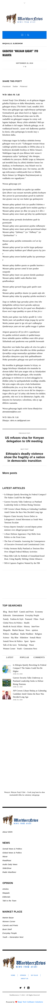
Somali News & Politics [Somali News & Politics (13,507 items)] (13, 641)
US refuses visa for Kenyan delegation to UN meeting (24, 439)
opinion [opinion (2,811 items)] (35, 630)
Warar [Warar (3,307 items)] (31, 645)
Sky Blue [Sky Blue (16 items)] (14, 638)
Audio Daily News (9, 864)
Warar (5, 856)
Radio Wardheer (9, 872)
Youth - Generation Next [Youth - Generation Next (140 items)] (27, 649)
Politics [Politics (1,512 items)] (6, 634)
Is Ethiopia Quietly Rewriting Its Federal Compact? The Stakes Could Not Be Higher (29, 668)
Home (13, 975)
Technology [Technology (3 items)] (22, 645)
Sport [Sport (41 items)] (26, 641)
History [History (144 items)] (27, 626)
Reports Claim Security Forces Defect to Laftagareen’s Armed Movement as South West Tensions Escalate (23, 519)
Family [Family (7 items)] (6, 619)
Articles (5, 889)
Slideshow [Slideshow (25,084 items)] (24, 638)
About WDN (7, 832)
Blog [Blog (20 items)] (5, 612)
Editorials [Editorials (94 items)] (7, 615)
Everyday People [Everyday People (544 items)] (32, 615)
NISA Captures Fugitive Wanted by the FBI (22, 563)
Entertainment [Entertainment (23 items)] (18, 615)
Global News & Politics (12, 853)
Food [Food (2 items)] (42, 619)
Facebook (6, 86)
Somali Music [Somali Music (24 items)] (35, 638)
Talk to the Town (9, 901)
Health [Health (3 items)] (26, 623)
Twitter (15, 86)
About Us (24, 978)
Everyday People (9, 933)
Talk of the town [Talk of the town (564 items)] (10, 645)
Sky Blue (34, 975)
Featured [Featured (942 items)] (28, 619)
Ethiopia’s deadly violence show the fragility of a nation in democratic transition (24, 457)
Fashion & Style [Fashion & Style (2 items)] (17, 619)
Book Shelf (7, 929)
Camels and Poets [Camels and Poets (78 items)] (26, 612)
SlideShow (6, 868)
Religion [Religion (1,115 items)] (38, 634)
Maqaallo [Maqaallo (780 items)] (7, 630)
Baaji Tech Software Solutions (30, 1002)
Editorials (6, 897)
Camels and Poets (10, 925)
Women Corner (9, 921)
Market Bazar (8, 918)
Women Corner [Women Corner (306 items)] (9, 649)
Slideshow (18, 43)
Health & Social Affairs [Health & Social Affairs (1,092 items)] (12, 626)
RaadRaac (6, 860)
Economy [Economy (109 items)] (39, 612)
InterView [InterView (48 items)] (35, 626)
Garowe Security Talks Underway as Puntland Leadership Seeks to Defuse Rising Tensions (28, 681)
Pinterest (23, 86)
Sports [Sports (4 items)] (32, 641)
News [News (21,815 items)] (28, 630)
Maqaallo (7, 43)
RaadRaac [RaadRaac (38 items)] (15, 634)
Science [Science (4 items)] (6, 638)
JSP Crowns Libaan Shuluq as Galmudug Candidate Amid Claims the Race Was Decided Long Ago (29, 694)
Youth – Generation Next (13, 937)
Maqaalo (6, 893)
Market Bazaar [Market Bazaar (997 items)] (18, 630)
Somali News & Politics (12, 849)
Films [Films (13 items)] (36, 619)
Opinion (23, 975)
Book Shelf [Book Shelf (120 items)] (13, 612)
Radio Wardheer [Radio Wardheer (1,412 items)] (26, 634)
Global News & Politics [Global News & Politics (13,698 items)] (12, 623)
